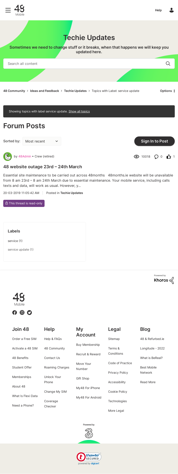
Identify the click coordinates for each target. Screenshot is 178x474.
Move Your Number (83, 366)
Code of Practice (120, 363)
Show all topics (79, 111)
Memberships (21, 377)
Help (158, 10)
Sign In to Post (154, 141)
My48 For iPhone (88, 388)
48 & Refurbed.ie (152, 339)
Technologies (117, 401)
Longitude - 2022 (152, 348)
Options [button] (166, 91)
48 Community (19, 10)
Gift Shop (82, 378)
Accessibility (117, 382)
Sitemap (114, 339)
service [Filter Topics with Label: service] (13, 241)
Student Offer (22, 367)
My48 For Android (88, 397)
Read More (148, 382)
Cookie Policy (117, 391)
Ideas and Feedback (44, 91)
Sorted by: (11, 141)
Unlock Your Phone (52, 379)
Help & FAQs (53, 339)
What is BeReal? (151, 358)
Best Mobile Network (148, 369)
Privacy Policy (118, 372)
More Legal (116, 410)
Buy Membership (88, 344)
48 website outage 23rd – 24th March (42, 166)
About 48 (18, 386)
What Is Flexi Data (25, 396)
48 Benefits (20, 358)
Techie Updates (75, 91)
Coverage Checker (51, 403)
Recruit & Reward (88, 354)
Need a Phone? (23, 405)
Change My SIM (55, 391)
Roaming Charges (56, 367)
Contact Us (52, 358)
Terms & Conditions (115, 350)
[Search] (89, 63)
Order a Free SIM (24, 339)
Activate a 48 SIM (24, 348)
